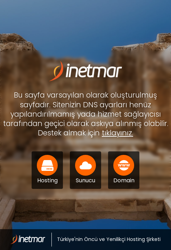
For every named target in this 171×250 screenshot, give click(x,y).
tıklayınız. (117, 133)
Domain (124, 169)
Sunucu (85, 169)
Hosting (47, 169)
